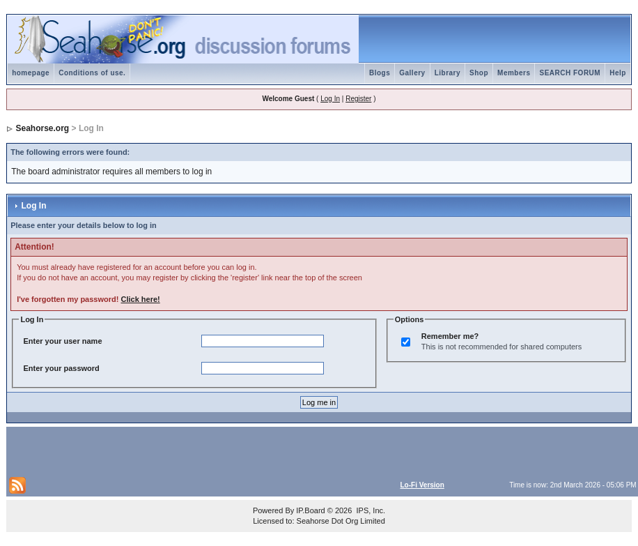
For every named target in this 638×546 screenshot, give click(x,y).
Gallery (412, 73)
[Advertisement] (172, 450)
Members (513, 73)
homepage (30, 73)
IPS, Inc (369, 510)
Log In (330, 99)
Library (447, 73)
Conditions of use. (92, 73)
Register (358, 99)
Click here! (140, 299)
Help (617, 73)
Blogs (379, 73)
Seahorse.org (43, 128)
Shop (478, 73)
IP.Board (310, 510)
